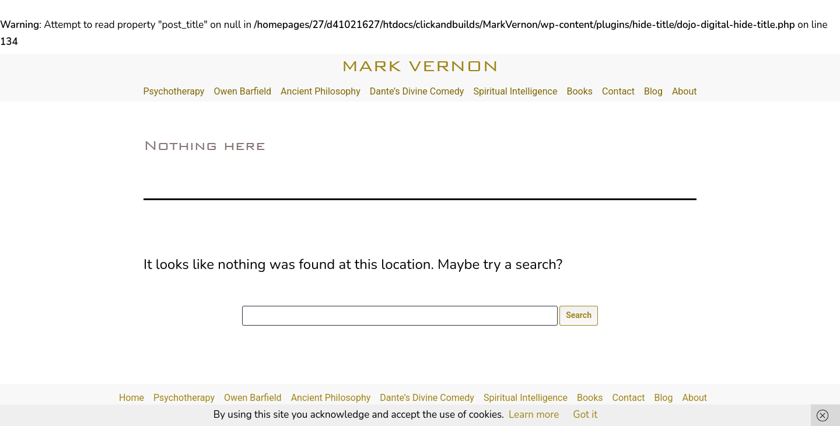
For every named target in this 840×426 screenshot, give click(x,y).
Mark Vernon (420, 65)
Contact (618, 91)
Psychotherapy (173, 91)
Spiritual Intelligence (515, 91)
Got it (585, 414)
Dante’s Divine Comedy (417, 91)
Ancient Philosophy (320, 91)
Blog (653, 91)
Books (579, 91)
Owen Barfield (242, 91)
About (684, 91)
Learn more (534, 414)
